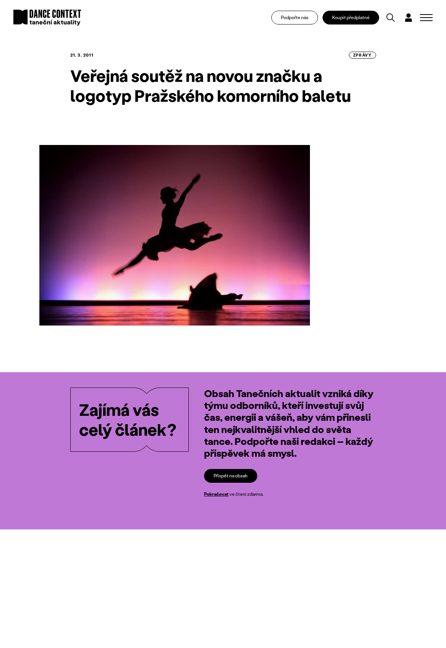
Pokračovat (216, 494)
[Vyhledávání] (390, 17)
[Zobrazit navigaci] (426, 17)
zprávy (362, 55)
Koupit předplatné (351, 17)
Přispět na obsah (231, 476)
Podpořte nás (294, 17)
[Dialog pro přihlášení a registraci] (408, 17)
